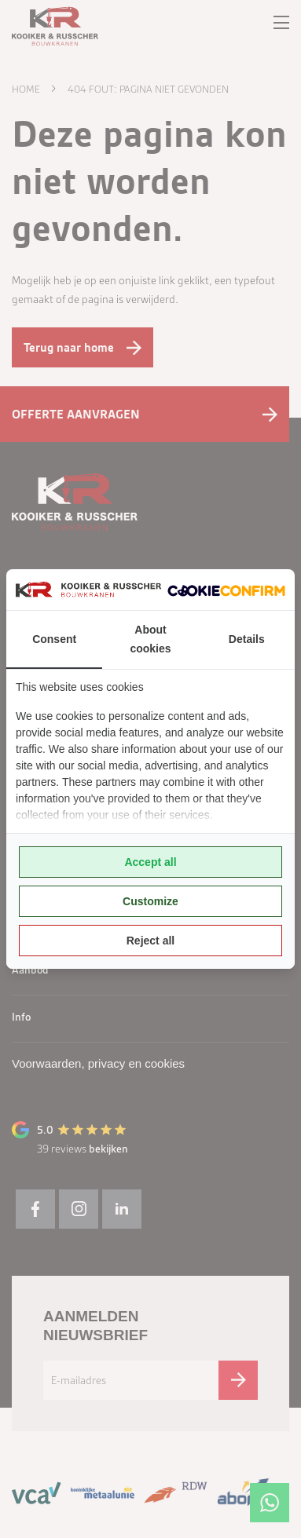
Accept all (150, 862)
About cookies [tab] (150, 639)
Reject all (150, 940)
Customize (150, 901)
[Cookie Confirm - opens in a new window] (226, 589)
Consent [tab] (54, 639)
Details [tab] (247, 639)
